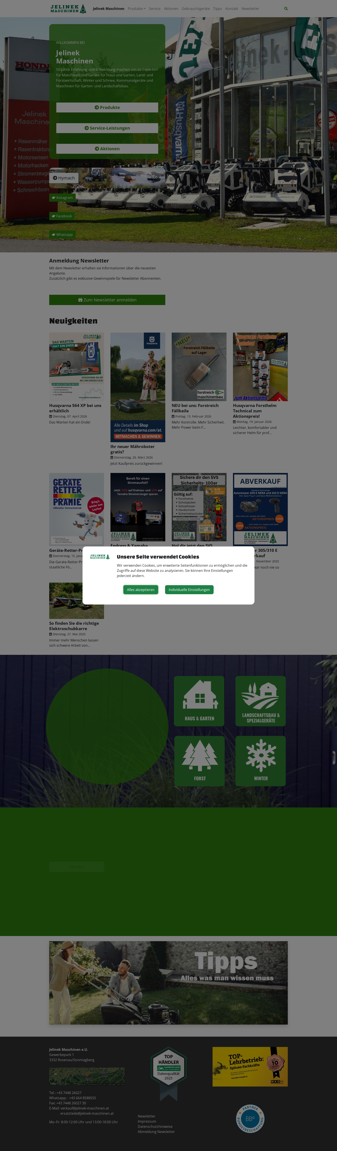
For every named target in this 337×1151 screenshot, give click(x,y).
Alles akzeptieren (141, 589)
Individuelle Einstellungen (189, 589)
